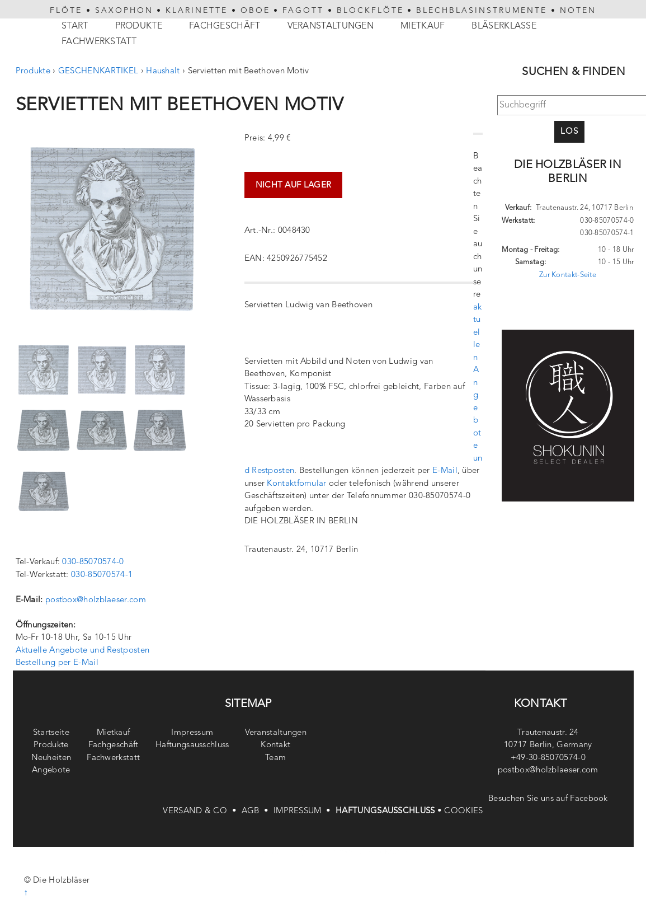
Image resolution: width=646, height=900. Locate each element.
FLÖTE (66, 11)
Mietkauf (422, 26)
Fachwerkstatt (99, 42)
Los (569, 132)
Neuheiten (51, 758)
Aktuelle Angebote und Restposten (83, 650)
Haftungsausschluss (192, 745)
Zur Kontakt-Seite (567, 275)
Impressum (192, 733)
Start (75, 26)
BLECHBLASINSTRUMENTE (481, 11)
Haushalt (163, 71)
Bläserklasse (503, 26)
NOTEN (578, 11)
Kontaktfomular (296, 484)
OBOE (255, 11)
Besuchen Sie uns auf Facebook (548, 799)
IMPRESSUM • (305, 811)
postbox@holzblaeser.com (95, 600)
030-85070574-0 (93, 562)
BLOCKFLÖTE (370, 11)
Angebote (51, 770)
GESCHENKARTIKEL (98, 71)
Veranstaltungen (330, 26)
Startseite (51, 733)
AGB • (258, 811)
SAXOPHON (124, 11)
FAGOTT (303, 11)
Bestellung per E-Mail (57, 663)
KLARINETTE (197, 11)
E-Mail (445, 471)
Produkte (138, 26)
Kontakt (275, 745)
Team (275, 758)
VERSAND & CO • (202, 811)
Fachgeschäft (225, 26)
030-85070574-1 (102, 575)
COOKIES (463, 811)
